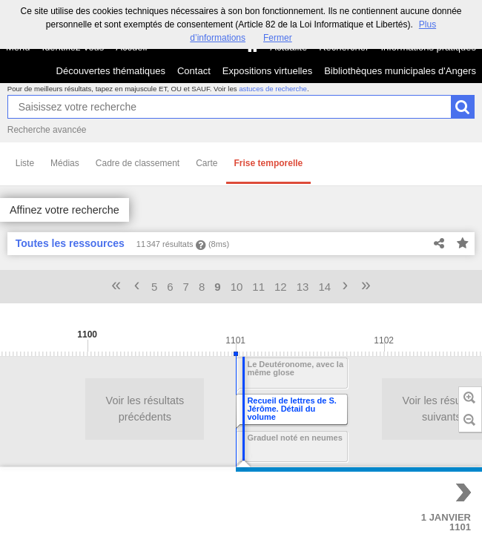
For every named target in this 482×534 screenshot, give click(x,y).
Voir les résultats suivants (261, 409)
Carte (206, 163)
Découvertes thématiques (110, 70)
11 (258, 286)
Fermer (277, 38)
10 (237, 286)
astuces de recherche (273, 89)
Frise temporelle (268, 163)
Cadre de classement (137, 163)
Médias (64, 163)
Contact (194, 70)
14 (324, 286)
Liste (25, 163)
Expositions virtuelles (267, 70)
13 (303, 286)
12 (280, 286)
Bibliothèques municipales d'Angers (400, 70)
